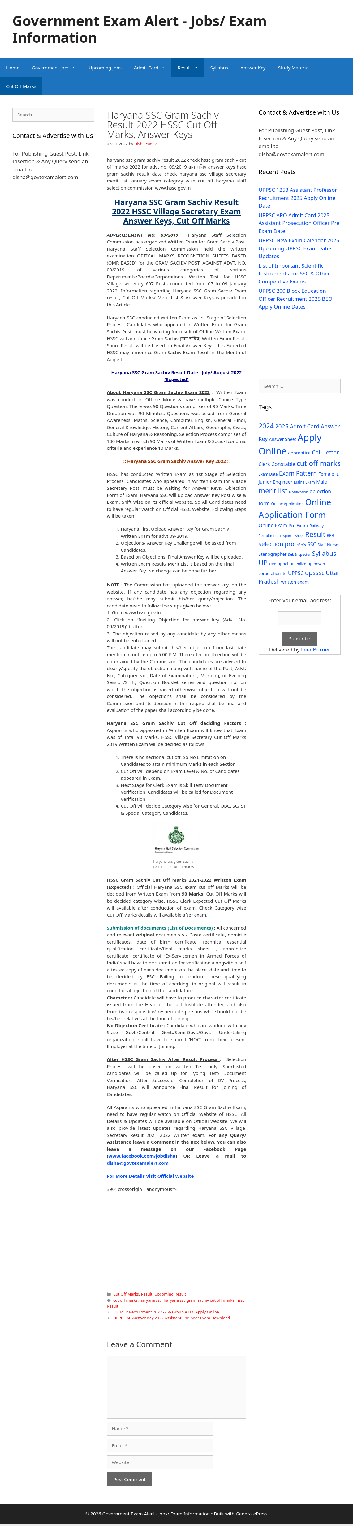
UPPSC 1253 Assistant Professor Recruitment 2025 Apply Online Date (298, 197)
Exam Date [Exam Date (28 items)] (268, 474)
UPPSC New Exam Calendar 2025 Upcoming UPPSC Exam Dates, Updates (299, 248)
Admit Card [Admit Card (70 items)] (305, 426)
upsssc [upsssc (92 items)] (315, 572)
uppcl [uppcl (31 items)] (283, 564)
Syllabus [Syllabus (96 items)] (324, 553)
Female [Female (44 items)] (326, 474)
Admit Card (152, 67)
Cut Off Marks (21, 86)
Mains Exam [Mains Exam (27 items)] (304, 482)
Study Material (294, 67)
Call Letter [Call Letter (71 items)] (325, 452)
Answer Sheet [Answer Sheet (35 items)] (282, 439)
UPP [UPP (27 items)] (272, 564)
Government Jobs (57, 67)
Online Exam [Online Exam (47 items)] (273, 525)
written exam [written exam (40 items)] (295, 582)
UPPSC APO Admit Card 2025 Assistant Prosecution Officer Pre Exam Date (299, 223)
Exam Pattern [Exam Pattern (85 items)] (298, 473)
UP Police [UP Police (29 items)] (297, 564)
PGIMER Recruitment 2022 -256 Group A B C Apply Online (166, 1312)
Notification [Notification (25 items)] (298, 491)
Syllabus (219, 67)
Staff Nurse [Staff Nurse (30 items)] (327, 544)
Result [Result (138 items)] (315, 534)
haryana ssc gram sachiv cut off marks (199, 1300)
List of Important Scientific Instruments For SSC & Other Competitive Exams (294, 273)
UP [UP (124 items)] (263, 562)
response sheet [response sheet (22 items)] (291, 535)
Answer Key (252, 67)
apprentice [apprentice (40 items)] (299, 453)
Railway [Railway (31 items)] (316, 525)
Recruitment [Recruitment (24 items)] (269, 535)
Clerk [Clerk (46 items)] (264, 464)
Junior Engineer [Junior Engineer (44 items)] (275, 482)
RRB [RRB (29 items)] (330, 535)
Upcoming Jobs (105, 67)
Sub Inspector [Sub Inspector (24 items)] (299, 554)
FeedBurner (315, 649)
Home (12, 67)
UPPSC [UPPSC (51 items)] (295, 573)
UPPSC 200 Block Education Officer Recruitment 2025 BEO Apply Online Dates (296, 298)
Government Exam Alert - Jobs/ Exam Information (139, 29)
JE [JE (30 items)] (337, 474)
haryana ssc (151, 1300)
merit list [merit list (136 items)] (273, 490)
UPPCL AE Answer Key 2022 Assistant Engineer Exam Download (171, 1318)
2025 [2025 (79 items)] (281, 426)
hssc (240, 1300)
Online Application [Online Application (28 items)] (287, 503)
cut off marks (125, 1300)
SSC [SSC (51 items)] (312, 544)
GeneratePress (252, 1514)
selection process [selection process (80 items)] (282, 544)
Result (191, 67)
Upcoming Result (170, 1294)
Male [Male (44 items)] (321, 482)
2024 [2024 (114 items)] (266, 425)
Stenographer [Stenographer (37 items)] (273, 554)
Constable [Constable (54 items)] (283, 463)
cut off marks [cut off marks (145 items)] (319, 463)
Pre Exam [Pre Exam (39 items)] (298, 525)
